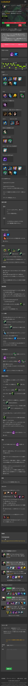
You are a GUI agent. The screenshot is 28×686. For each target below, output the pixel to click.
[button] (8, 23)
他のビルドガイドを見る (14, 613)
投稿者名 (3, 643)
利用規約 (3, 676)
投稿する (9, 666)
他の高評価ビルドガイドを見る (14, 578)
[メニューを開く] (25, 1)
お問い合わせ (20, 676)
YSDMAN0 (7, 13)
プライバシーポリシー (11, 676)
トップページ (4, 26)
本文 (3, 647)
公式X (25, 676)
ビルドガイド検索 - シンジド (15, 26)
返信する (14, 627)
